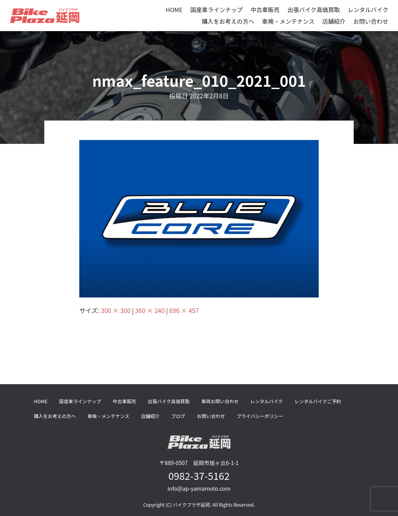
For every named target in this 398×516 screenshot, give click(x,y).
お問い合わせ (370, 21)
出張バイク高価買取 (314, 9)
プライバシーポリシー (260, 416)
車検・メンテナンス (288, 21)
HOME (174, 9)
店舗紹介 (334, 21)
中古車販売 (265, 9)
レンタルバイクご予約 (318, 401)
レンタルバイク (367, 9)
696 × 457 (184, 310)
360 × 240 (149, 310)
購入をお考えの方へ (228, 21)
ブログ (178, 416)
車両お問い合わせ (220, 401)
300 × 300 (115, 310)
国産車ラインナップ (216, 9)
